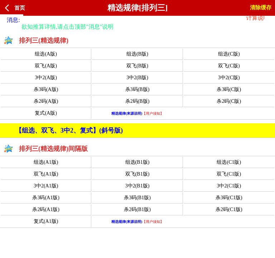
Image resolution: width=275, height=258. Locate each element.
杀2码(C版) (229, 101)
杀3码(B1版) (137, 197)
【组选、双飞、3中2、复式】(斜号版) (69, 130)
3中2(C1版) (229, 185)
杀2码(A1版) (45, 209)
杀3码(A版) (46, 89)
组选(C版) (229, 54)
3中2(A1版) (46, 185)
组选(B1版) (137, 162)
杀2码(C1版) (229, 209)
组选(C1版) (229, 162)
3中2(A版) (46, 77)
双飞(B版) (137, 65)
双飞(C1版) (229, 174)
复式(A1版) (46, 221)
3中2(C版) (229, 77)
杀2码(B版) (137, 101)
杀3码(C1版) (229, 197)
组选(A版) (46, 54)
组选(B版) (137, 54)
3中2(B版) (137, 77)
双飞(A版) (46, 65)
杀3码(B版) (137, 89)
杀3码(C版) (229, 89)
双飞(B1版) (137, 174)
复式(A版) (46, 113)
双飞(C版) (229, 65)
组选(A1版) (46, 162)
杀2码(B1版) (137, 209)
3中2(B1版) (137, 185)
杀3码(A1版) (45, 197)
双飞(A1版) (46, 174)
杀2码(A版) (46, 101)
